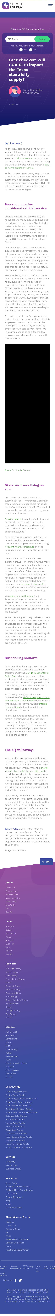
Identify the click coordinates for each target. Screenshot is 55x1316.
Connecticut (11, 891)
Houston (10, 926)
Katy (8, 947)
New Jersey (11, 901)
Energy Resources (14, 1197)
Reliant (9, 1007)
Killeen (9, 951)
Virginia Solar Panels (15, 1123)
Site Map (46, 1267)
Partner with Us (13, 1229)
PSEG (8, 1060)
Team (8, 1246)
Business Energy (13, 1169)
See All (9, 912)
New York (10, 905)
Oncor (8, 1042)
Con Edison (11, 1073)
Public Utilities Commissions (19, 1190)
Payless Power (12, 1003)
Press (8, 1236)
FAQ (7, 1232)
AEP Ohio (10, 1067)
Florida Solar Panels (15, 1126)
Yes (25, 50)
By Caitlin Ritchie (33, 90)
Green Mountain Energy (17, 1000)
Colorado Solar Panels (16, 1116)
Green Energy (12, 1183)
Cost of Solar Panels (15, 1095)
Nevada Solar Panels (15, 1140)
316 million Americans (23, 158)
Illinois (9, 908)
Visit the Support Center (17, 1250)
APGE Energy (12, 972)
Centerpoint (11, 1039)
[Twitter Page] (20, 1281)
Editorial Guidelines (15, 1243)
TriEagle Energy (13, 1010)
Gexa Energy (11, 996)
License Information (15, 1267)
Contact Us (11, 1225)
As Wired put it (13, 519)
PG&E (8, 1053)
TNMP (8, 1046)
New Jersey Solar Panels (17, 1144)
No (35, 50)
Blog (8, 1200)
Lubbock (10, 944)
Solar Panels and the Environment (22, 1112)
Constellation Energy (15, 979)
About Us (10, 1222)
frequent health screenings (19, 546)
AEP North (10, 1035)
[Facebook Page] (15, 1281)
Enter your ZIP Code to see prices (27, 29)
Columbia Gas (12, 1070)
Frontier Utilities (13, 993)
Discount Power (13, 986)
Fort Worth (11, 933)
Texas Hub (10, 887)
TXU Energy (11, 1014)
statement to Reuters (21, 596)
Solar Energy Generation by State (21, 1098)
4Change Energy (13, 969)
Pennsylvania (12, 894)
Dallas (8, 930)
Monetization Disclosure (17, 1239)
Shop (42, 39)
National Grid (12, 1056)
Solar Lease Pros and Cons (18, 1105)
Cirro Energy (11, 975)
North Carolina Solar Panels (19, 1137)
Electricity (10, 1162)
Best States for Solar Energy (19, 1109)
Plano (8, 937)
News (8, 1204)
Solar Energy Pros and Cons (19, 1102)
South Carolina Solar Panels (19, 1147)
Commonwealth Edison (17, 1063)
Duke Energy (11, 1049)
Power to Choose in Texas (18, 1186)
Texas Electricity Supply (17, 470)
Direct (8, 982)
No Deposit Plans (14, 1207)
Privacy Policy (28, 1267)
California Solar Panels (16, 1133)
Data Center (11, 1193)
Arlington (10, 940)
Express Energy (13, 989)
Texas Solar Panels (14, 1130)
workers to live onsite (33, 584)
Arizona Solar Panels (15, 1119)
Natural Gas (11, 1165)
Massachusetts (13, 898)
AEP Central (11, 1032)
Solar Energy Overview (16, 1091)
